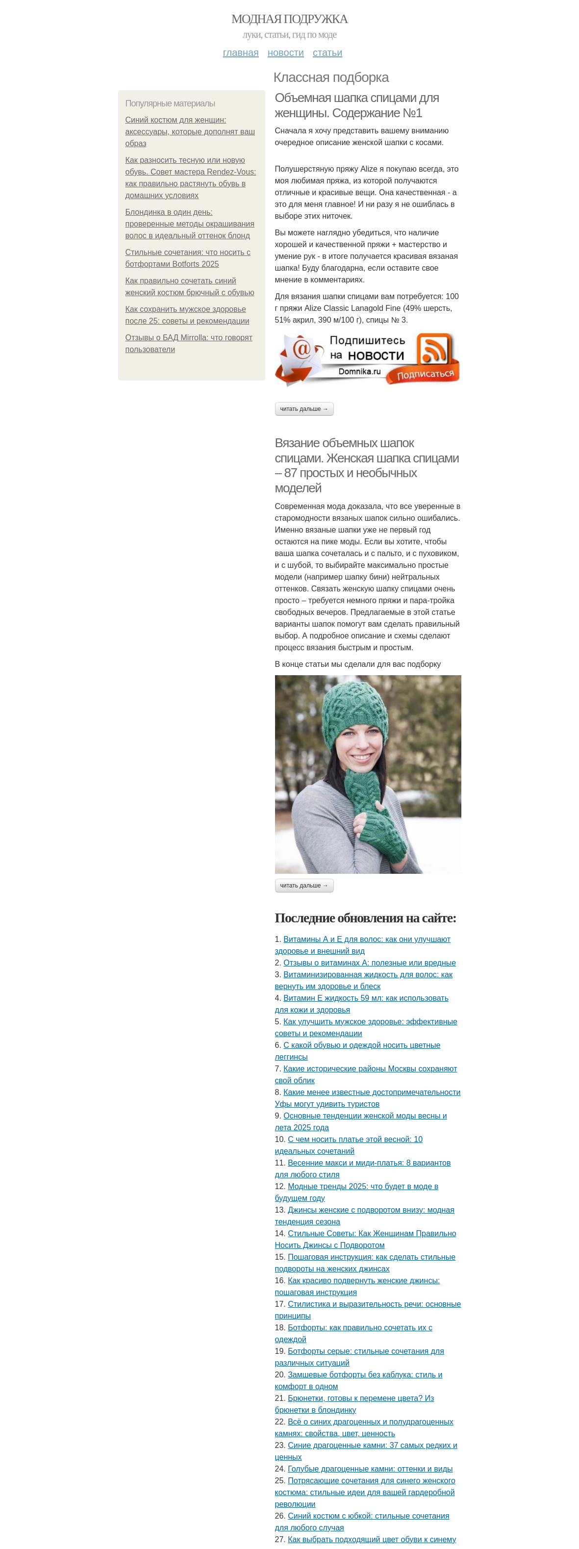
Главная (241, 52)
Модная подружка (289, 19)
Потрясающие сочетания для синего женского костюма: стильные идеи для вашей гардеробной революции (365, 1492)
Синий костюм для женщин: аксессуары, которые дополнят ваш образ (190, 132)
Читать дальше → (304, 409)
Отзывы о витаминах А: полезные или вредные (369, 963)
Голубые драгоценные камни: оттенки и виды (370, 1469)
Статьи (327, 52)
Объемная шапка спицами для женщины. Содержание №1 (357, 105)
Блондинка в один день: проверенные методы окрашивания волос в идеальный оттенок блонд (190, 224)
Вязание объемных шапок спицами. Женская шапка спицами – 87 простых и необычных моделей (367, 465)
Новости (286, 52)
